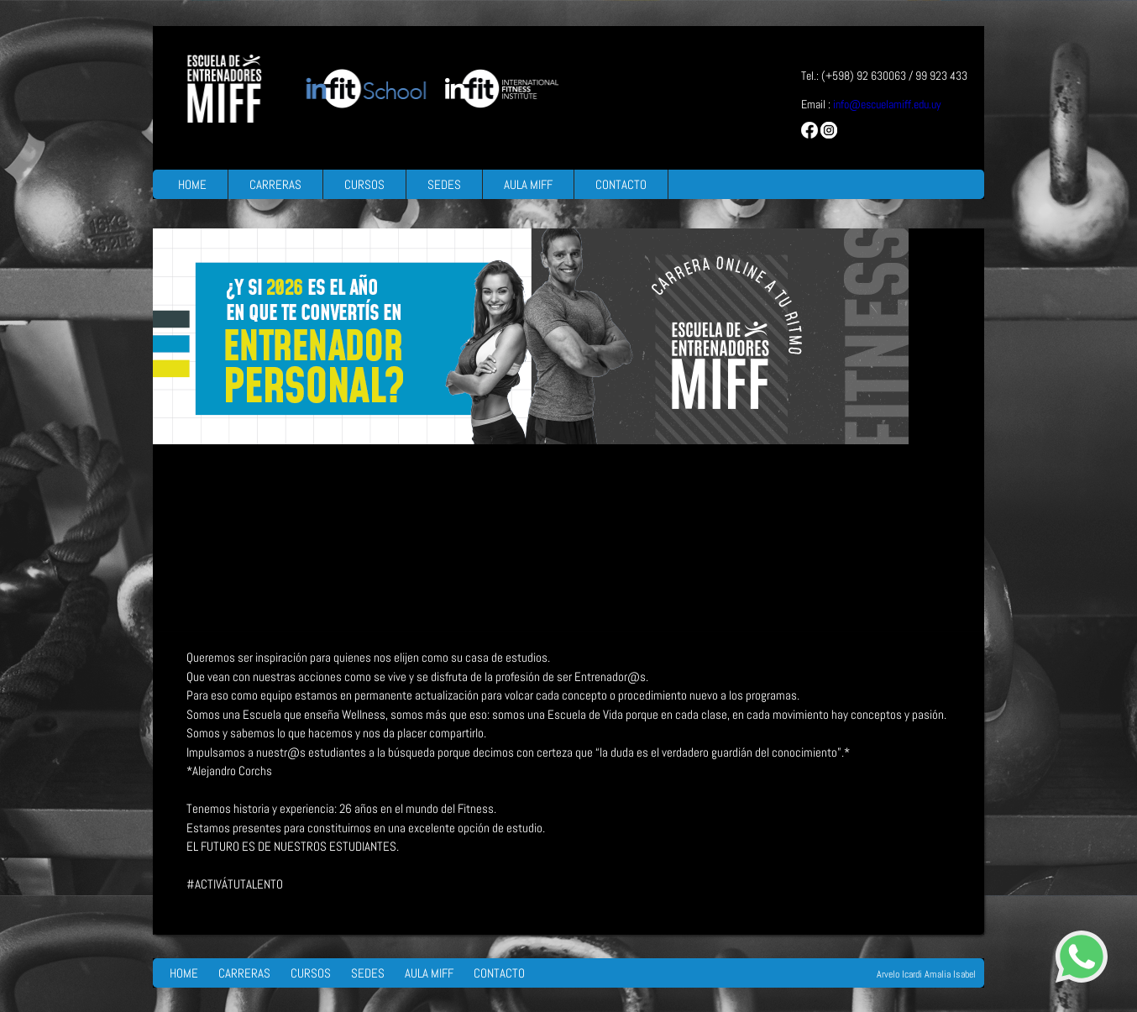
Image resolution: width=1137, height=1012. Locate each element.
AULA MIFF (528, 184)
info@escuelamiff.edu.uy (887, 104)
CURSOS (364, 184)
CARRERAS (275, 184)
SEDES (444, 184)
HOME (192, 184)
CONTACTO (621, 184)
